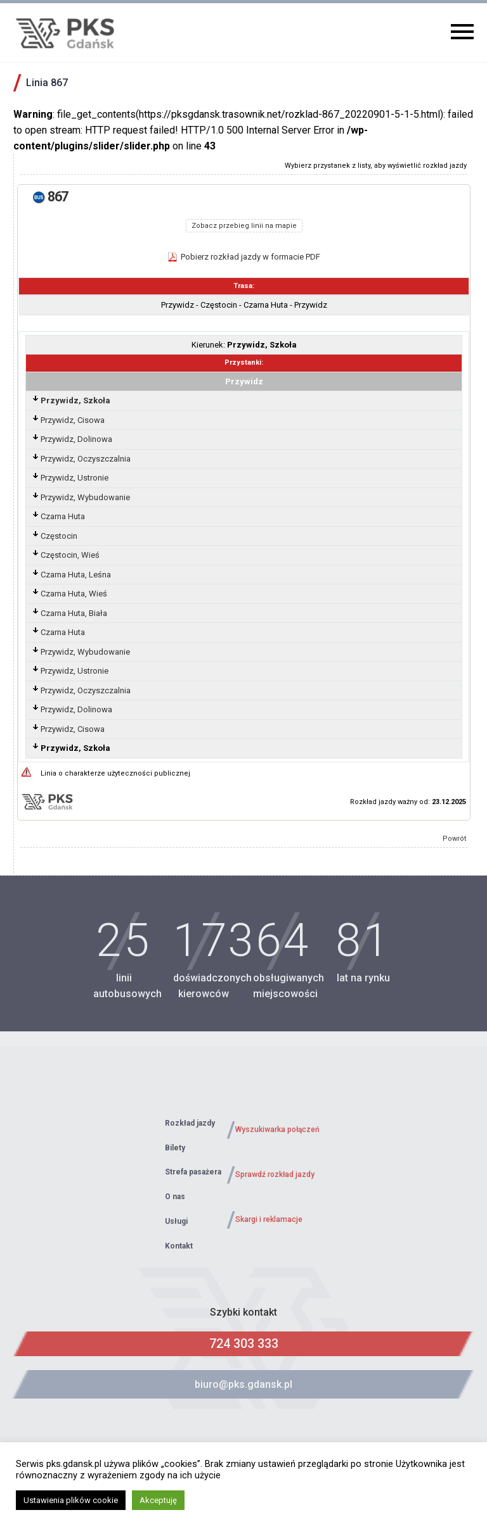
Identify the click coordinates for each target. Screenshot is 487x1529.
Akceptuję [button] (158, 1500)
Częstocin (59, 536)
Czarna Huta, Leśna (76, 574)
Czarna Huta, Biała (74, 613)
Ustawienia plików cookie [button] (70, 1500)
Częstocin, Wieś (70, 555)
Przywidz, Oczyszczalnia (86, 458)
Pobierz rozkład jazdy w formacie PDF (250, 256)
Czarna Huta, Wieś (74, 593)
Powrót (455, 838)
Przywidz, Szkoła (75, 400)
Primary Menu (462, 31)
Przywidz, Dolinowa (76, 439)
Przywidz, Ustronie (74, 477)
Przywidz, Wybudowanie (85, 497)
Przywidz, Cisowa (73, 420)
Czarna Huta (63, 516)
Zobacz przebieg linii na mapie (244, 226)
